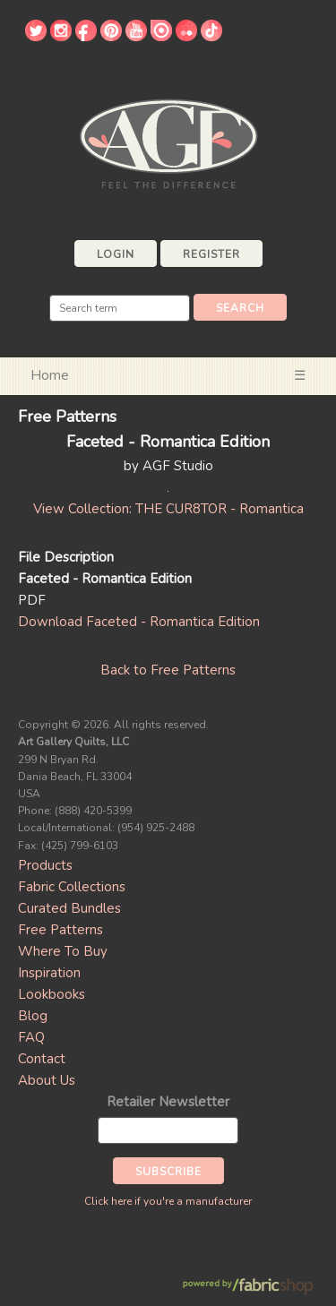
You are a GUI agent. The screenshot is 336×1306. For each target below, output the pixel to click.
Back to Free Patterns (168, 670)
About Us (46, 1080)
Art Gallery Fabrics (168, 142)
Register (211, 254)
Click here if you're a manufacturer (168, 1201)
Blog (32, 1016)
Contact (41, 1059)
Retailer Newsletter (168, 1102)
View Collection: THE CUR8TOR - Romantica (168, 509)
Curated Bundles (69, 908)
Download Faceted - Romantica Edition (139, 622)
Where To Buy (63, 951)
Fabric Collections (71, 887)
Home (49, 375)
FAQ (31, 1037)
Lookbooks (51, 994)
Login (115, 254)
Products (45, 865)
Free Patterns (60, 930)
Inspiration (49, 973)
